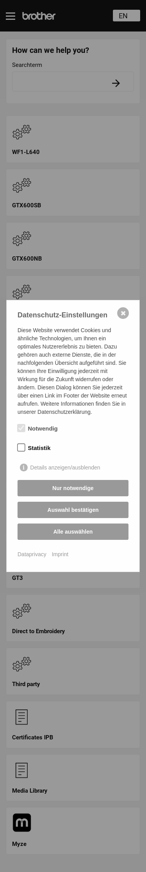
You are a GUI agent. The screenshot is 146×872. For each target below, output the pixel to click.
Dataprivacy (32, 554)
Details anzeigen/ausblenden (65, 467)
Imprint (60, 554)
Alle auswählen (73, 532)
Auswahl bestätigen (73, 510)
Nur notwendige (73, 488)
